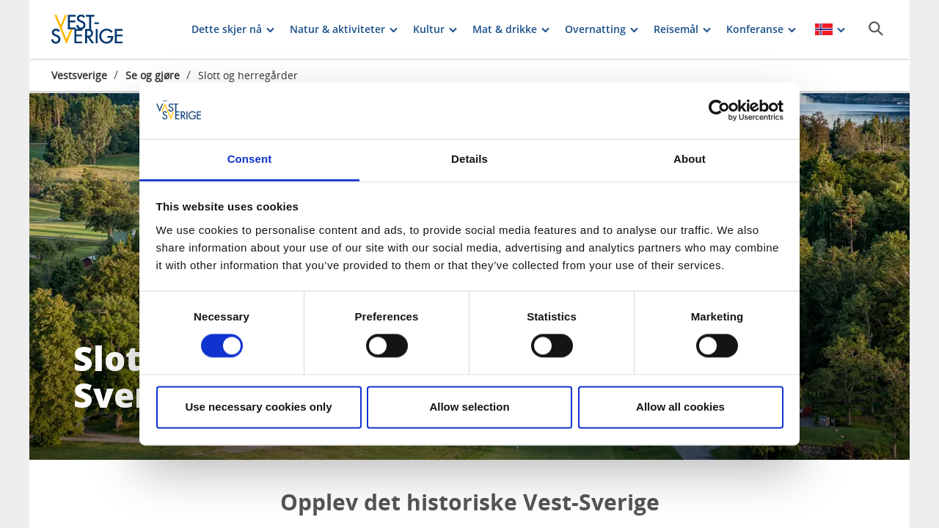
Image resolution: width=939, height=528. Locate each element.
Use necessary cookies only (258, 406)
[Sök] (876, 29)
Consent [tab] (249, 159)
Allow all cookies (680, 406)
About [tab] (689, 159)
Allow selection (469, 406)
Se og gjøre (152, 75)
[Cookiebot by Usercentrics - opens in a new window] (719, 111)
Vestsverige (79, 75)
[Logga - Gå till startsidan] (102, 29)
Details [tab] (469, 159)
